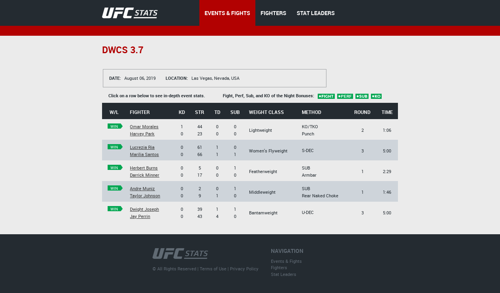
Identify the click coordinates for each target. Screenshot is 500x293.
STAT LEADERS (316, 13)
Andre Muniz (142, 188)
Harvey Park (142, 134)
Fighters (279, 267)
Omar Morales (144, 126)
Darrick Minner (144, 175)
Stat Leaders (283, 274)
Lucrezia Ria (142, 147)
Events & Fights (286, 261)
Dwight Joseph (144, 209)
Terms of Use (213, 269)
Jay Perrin (140, 216)
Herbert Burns (144, 168)
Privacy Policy (244, 269)
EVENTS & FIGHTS (227, 13)
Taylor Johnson (145, 196)
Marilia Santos (144, 154)
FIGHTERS (273, 13)
